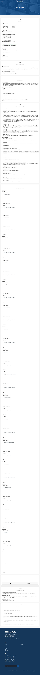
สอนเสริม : (4, 91)
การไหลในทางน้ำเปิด (14, 468)
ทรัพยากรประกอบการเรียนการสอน (20, 590)
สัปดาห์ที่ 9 (3, 371)
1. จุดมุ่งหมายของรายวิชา (5, 66)
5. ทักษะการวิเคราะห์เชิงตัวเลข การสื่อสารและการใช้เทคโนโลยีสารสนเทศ (12, 160)
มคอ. (5, 649)
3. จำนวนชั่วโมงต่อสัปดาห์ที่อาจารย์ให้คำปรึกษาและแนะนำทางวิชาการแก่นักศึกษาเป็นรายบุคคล (15, 99)
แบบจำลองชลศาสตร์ (14, 513)
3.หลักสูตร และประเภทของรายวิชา (7, 31)
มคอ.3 (4, 55)
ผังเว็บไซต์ (6, 650)
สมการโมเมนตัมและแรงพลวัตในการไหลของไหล (14, 378)
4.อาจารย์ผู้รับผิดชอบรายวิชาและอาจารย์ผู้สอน (8, 34)
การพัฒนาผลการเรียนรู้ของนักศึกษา (20, 106)
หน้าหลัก (6, 644)
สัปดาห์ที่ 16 (4, 529)
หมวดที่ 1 (20, 19)
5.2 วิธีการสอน (5, 166)
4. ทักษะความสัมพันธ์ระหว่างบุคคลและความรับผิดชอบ (9, 148)
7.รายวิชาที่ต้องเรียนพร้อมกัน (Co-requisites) (9, 45)
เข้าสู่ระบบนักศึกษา (8, 670)
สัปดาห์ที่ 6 (3, 304)
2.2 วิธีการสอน (5, 129)
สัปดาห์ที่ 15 (4, 506)
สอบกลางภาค (14, 355)
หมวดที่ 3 (20, 78)
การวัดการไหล (14, 423)
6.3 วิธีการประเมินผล (6, 180)
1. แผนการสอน (4, 190)
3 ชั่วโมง (6, 203)
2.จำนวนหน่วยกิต (4, 29)
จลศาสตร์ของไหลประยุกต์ (14, 400)
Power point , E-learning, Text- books (14, 208)
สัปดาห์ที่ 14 (4, 484)
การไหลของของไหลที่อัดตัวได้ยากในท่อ (14, 445)
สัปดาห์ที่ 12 (4, 439)
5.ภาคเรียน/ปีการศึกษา (5, 38)
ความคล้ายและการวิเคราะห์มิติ (14, 490)
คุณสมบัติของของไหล (14, 198)
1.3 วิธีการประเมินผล (5, 118)
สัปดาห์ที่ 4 (3, 259)
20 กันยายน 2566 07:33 (6, 52)
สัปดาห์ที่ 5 (3, 281)
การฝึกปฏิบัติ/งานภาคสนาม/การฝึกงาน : (8, 93)
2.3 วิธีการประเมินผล (6, 134)
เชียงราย (4, 49)
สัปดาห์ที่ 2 (3, 214)
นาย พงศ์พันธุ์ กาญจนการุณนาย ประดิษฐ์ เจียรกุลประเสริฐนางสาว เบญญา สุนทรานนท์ (7, 36)
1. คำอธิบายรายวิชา (5, 82)
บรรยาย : (4, 88)
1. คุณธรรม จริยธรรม (5, 108)
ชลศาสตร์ (13, 26)
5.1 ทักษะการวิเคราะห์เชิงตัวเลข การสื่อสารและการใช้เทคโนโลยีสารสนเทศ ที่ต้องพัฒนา (14, 162)
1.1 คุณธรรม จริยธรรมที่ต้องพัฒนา (7, 110)
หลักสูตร (6, 648)
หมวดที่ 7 (20, 604)
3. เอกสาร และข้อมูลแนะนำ (6, 599)
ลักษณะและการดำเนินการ (20, 80)
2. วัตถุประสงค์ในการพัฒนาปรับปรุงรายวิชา (8, 71)
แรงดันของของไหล (14, 243)
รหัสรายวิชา (4, 25)
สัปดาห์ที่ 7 (3, 326)
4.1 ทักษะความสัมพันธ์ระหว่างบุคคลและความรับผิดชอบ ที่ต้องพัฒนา (12, 149)
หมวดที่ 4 (20, 104)
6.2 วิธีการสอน (5, 177)
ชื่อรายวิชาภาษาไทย (5, 26)
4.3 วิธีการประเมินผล (6, 157)
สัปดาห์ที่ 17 (4, 551)
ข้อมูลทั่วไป (20, 21)
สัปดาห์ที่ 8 (3, 349)
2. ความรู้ (3, 123)
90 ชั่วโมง (4, 97)
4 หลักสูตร (4, 33)
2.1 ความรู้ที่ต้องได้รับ (6, 124)
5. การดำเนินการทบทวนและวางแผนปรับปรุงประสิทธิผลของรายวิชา (11, 622)
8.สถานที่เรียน (4, 48)
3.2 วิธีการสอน (5, 142)
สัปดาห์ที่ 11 (4, 416)
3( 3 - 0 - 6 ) (5, 30)
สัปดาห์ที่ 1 (3, 191)
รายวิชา (6, 645)
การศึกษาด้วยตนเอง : (6, 95)
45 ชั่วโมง (4, 89)
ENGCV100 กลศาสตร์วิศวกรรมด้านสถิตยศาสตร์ (9, 44)
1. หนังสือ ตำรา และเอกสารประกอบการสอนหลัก (9, 592)
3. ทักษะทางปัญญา (5, 137)
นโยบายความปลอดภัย (23, 645)
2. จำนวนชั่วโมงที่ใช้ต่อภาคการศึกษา (7, 87)
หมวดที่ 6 (20, 588)
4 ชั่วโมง (6, 451)
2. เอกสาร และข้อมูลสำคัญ (6, 595)
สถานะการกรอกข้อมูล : (5, 56)
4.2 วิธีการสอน (5, 154)
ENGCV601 (13, 25)
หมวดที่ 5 (20, 186)
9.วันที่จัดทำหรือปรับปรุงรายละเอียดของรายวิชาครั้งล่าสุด (10, 50)
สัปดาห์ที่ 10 (4, 394)
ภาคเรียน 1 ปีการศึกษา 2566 (7, 40)
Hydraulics (13, 27)
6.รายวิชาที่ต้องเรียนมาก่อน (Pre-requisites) (8, 41)
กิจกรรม (4, 205)
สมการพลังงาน (14, 333)
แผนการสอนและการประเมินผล (20, 188)
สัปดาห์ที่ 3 (3, 236)
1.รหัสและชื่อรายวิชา (5, 23)
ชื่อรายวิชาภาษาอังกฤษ (6, 27)
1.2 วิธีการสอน (5, 114)
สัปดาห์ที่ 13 (4, 461)
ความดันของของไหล (14, 220)
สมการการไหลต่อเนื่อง (14, 310)
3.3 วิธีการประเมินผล (6, 145)
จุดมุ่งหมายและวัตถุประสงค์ (20, 64)
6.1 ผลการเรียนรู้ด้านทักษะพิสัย (7, 173)
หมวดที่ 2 (20, 62)
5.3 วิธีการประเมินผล (6, 169)
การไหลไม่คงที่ (14, 536)
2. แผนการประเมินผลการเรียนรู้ (6, 581)
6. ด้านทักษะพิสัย (4, 172)
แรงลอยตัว (14, 265)
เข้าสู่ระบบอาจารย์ (15, 670)
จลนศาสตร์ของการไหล (14, 288)
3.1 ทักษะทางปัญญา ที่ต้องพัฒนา (7, 138)
